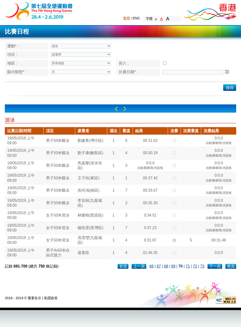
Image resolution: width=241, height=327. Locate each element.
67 (159, 266)
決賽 (174, 131)
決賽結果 (211, 131)
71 (188, 266)
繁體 (126, 18)
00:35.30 (150, 203)
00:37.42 (150, 178)
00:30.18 (150, 153)
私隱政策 (51, 298)
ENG (136, 18)
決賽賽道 (191, 131)
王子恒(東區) (88, 178)
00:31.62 (150, 140)
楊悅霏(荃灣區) (90, 228)
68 (166, 266)
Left (116, 108)
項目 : (12, 54)
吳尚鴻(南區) (88, 190)
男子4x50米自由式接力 (58, 252)
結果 (139, 131)
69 (173, 266)
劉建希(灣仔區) (90, 140)
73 (202, 266)
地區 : (12, 63)
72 (195, 266)
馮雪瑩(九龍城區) (90, 240)
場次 (113, 131)
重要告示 (34, 298)
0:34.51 (150, 215)
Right (124, 108)
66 (151, 266)
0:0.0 (219, 141)
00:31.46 (218, 240)
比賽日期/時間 (19, 131)
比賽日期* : (128, 72)
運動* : (13, 46)
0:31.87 (150, 240)
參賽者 (83, 131)
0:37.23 (150, 228)
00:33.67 (150, 190)
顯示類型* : (16, 72)
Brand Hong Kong (209, 11)
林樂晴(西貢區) (90, 215)
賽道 (126, 131)
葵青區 (83, 253)
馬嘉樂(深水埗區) (90, 165)
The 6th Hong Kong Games (39, 11)
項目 (50, 131)
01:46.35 (150, 253)
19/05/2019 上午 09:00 (21, 140)
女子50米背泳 (57, 215)
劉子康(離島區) (90, 153)
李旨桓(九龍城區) (90, 202)
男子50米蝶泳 (57, 140)
